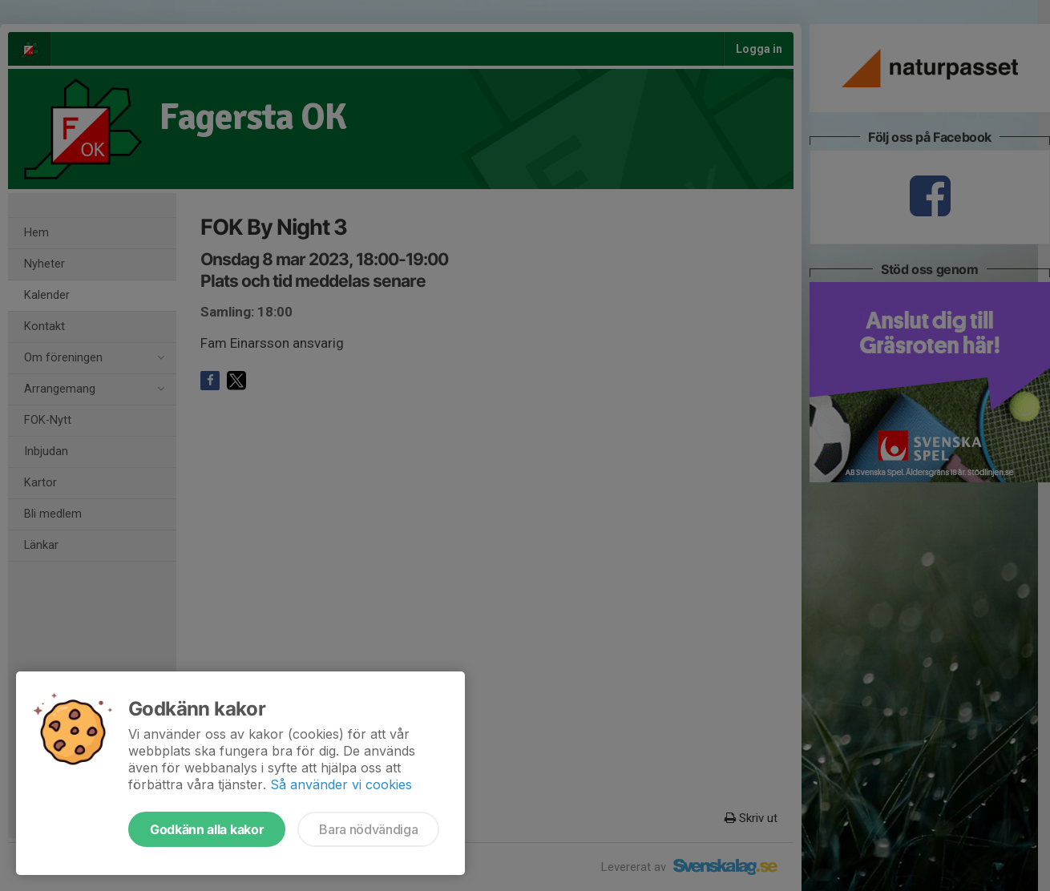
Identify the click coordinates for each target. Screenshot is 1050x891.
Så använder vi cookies (341, 784)
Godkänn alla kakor (207, 829)
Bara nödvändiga (368, 829)
